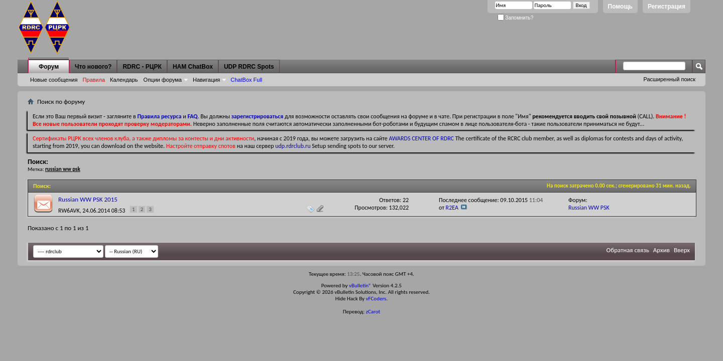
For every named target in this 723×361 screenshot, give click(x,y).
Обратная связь (628, 250)
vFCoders (376, 298)
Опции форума (163, 80)
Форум (49, 66)
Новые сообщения (53, 80)
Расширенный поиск (669, 79)
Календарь (124, 80)
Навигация (206, 80)
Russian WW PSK (589, 207)
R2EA (452, 207)
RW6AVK (69, 210)
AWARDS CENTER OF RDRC (421, 138)
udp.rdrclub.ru (292, 145)
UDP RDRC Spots (249, 66)
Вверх (682, 250)
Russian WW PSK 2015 (87, 199)
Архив (661, 250)
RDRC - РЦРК (142, 66)
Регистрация (666, 6)
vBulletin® (360, 285)
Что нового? (93, 66)
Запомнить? (516, 18)
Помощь (620, 6)
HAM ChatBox (193, 66)
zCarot (373, 311)
